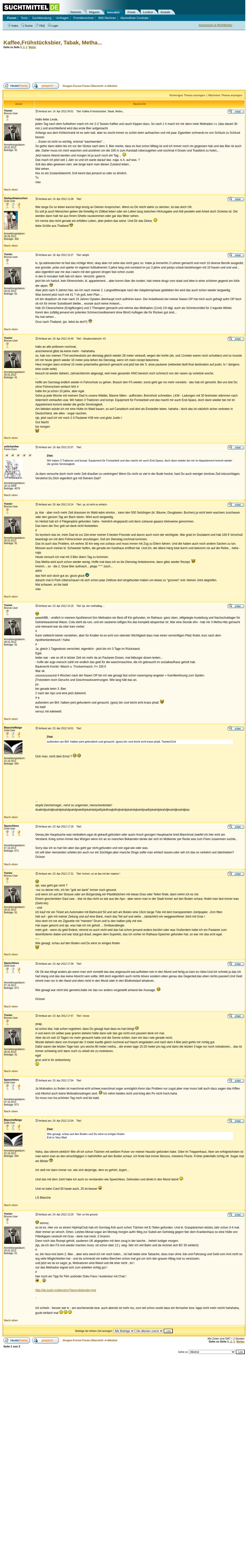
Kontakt (165, 12)
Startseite (75, 12)
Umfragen (62, 18)
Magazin (94, 12)
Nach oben (11, 189)
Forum (131, 12)
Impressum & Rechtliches (215, 25)
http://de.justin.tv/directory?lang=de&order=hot (65, 1290)
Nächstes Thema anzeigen (225, 95)
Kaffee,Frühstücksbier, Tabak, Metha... (52, 42)
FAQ (40, 25)
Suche (27, 25)
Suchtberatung (41, 18)
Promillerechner (83, 18)
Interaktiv (113, 12)
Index (13, 25)
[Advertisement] (92, 66)
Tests (24, 18)
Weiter (32, 47)
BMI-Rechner (107, 18)
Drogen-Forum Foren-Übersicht (83, 85)
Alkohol (112, 85)
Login (53, 25)
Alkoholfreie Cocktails (134, 18)
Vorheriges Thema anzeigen (187, 95)
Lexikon (148, 12)
